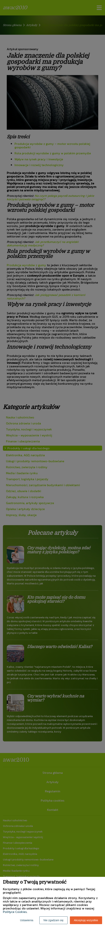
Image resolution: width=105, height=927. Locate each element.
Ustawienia (26, 920)
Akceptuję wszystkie (86, 920)
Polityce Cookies (15, 911)
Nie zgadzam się (53, 920)
